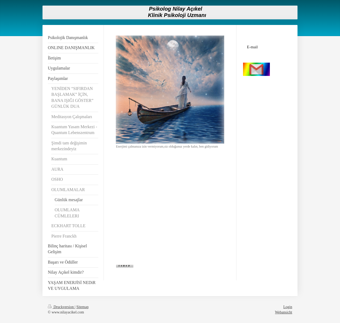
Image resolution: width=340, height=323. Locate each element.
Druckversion (61, 307)
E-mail (252, 47)
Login (287, 307)
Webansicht (283, 312)
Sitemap (82, 307)
